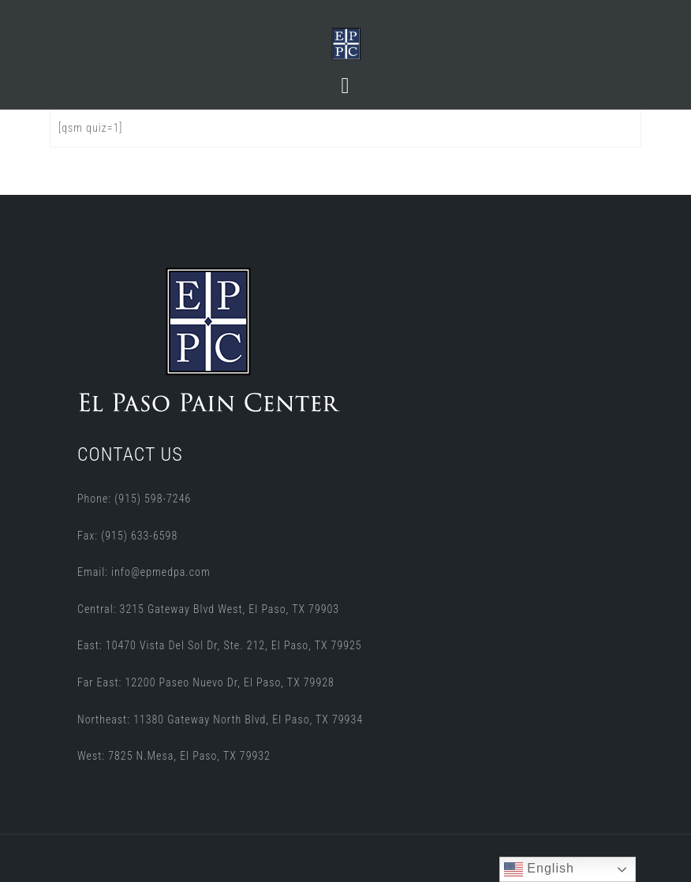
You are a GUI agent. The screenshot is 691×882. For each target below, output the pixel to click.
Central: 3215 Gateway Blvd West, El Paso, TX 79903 (208, 609)
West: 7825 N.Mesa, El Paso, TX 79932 (174, 755)
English (539, 869)
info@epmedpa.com (161, 572)
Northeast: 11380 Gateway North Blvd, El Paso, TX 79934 (220, 719)
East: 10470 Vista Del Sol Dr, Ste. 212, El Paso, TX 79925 (219, 645)
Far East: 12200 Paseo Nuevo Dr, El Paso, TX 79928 (205, 682)
